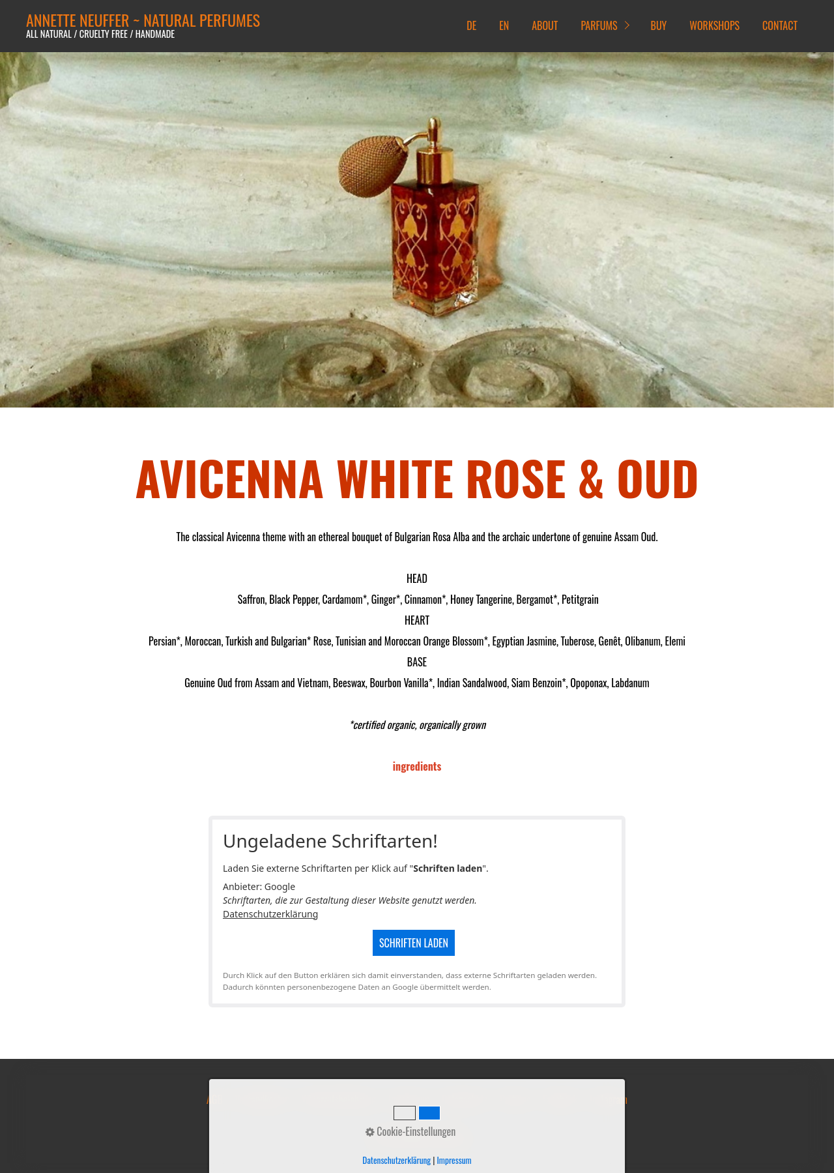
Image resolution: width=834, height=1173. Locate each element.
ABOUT (545, 25)
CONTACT (780, 25)
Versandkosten (262, 1099)
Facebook (560, 1099)
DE (471, 25)
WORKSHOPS (714, 25)
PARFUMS (599, 25)
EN (504, 25)
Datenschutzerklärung (270, 914)
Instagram (608, 1099)
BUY (659, 25)
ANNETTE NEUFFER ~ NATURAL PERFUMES (143, 19)
